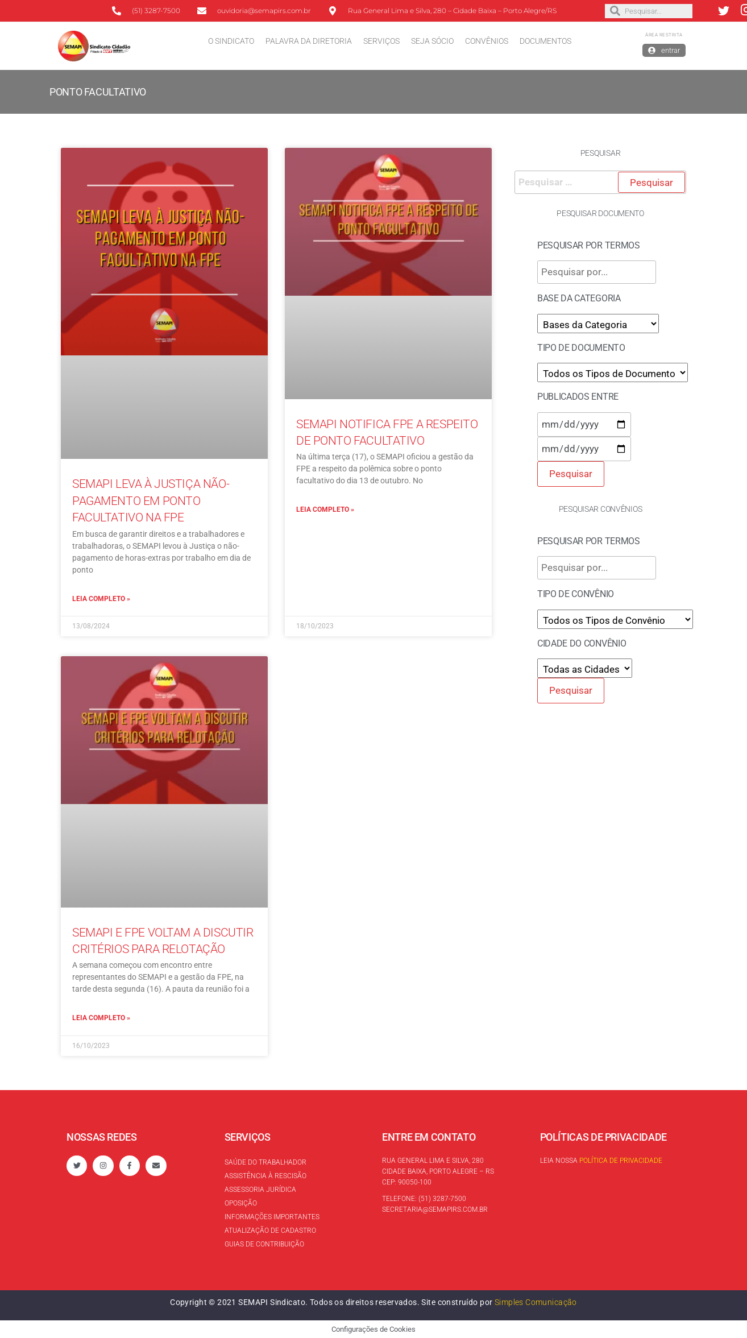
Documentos (545, 40)
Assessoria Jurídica (260, 1190)
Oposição (241, 1203)
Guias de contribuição (264, 1244)
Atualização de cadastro (270, 1231)
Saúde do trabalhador (265, 1162)
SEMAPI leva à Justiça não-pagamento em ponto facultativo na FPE (150, 500)
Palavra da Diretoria (308, 40)
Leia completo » (101, 599)
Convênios (486, 40)
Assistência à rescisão (265, 1176)
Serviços (381, 40)
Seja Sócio (432, 40)
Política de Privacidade (620, 1161)
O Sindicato (231, 40)
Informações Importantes (272, 1217)
